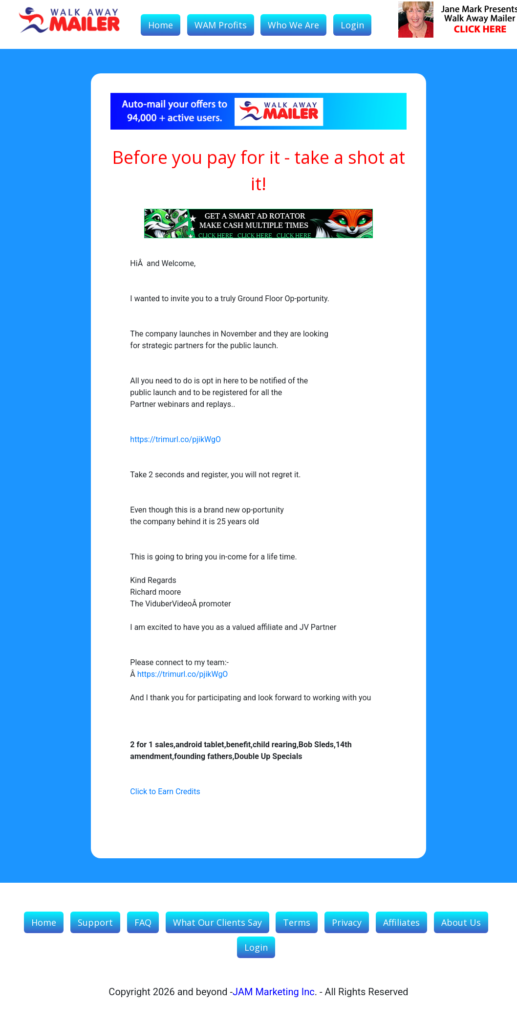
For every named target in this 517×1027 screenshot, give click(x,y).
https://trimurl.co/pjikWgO (175, 439)
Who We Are (293, 25)
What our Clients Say (217, 922)
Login (352, 25)
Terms (296, 922)
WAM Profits (220, 25)
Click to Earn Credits (165, 791)
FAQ (142, 922)
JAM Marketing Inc (274, 992)
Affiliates (401, 922)
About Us (461, 922)
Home (160, 25)
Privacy (347, 922)
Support (95, 922)
